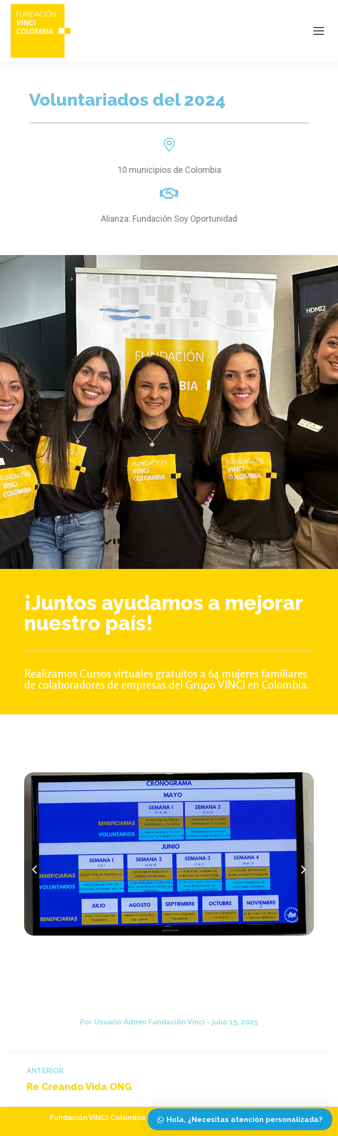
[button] (34, 869)
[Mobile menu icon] (318, 31)
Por (142, 1022)
